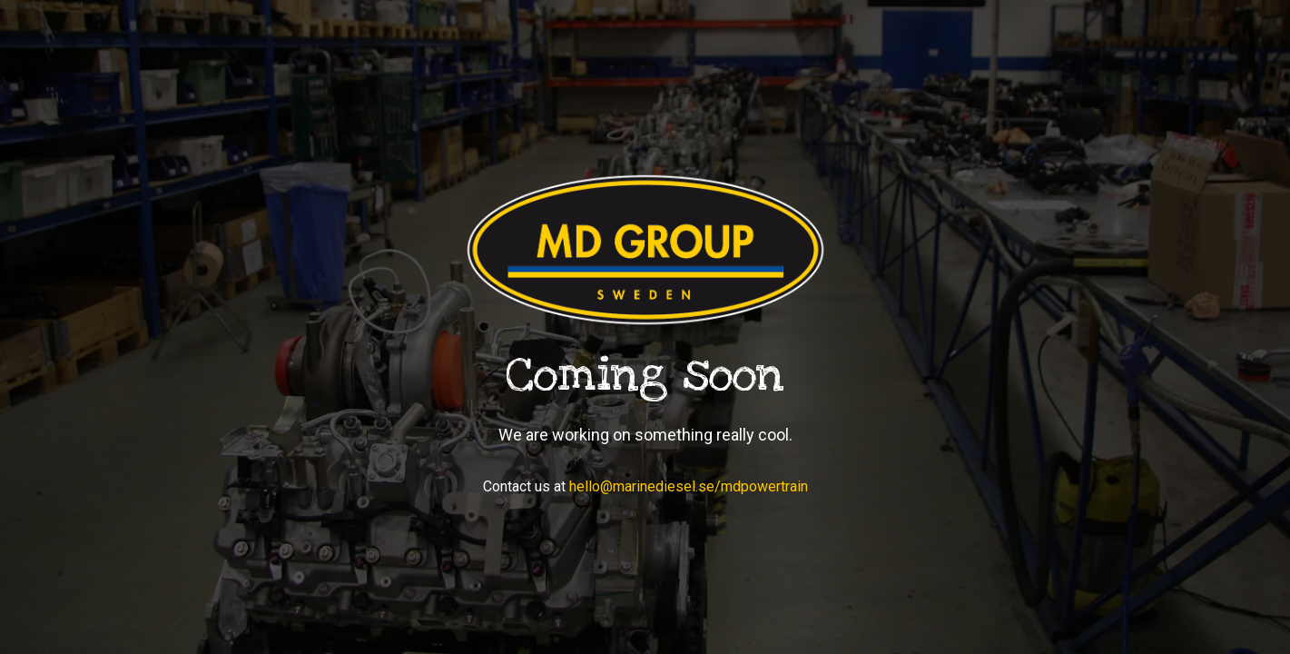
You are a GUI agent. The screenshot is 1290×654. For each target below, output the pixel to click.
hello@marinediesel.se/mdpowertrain (688, 486)
